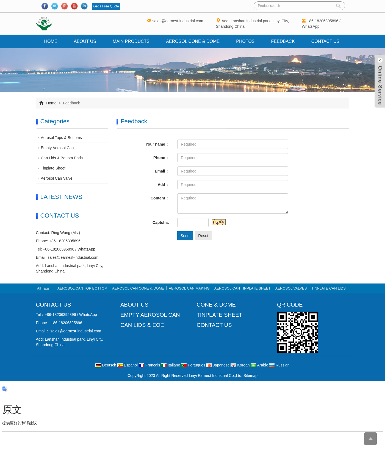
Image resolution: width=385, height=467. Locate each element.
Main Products (131, 41)
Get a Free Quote (106, 6)
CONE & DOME (216, 305)
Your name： (157, 144)
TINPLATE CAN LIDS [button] (328, 288)
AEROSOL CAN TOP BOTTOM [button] (82, 288)
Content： (160, 198)
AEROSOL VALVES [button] (291, 288)
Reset (203, 236)
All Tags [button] (43, 288)
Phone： (161, 157)
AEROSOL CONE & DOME (193, 41)
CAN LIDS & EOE (142, 325)
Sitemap (250, 375)
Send (185, 236)
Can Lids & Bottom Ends (62, 158)
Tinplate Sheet (53, 168)
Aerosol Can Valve (57, 178)
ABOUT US (134, 305)
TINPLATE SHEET (219, 315)
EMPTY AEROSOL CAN (150, 315)
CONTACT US (214, 325)
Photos (245, 41)
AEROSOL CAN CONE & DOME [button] (138, 288)
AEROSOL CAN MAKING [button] (189, 288)
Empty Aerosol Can (57, 148)
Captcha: (161, 222)
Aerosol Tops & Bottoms (61, 137)
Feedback (283, 41)
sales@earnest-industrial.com (178, 21)
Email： (162, 171)
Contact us (325, 41)
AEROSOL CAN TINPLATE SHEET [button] (242, 288)
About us (85, 41)
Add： (163, 184)
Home (50, 41)
